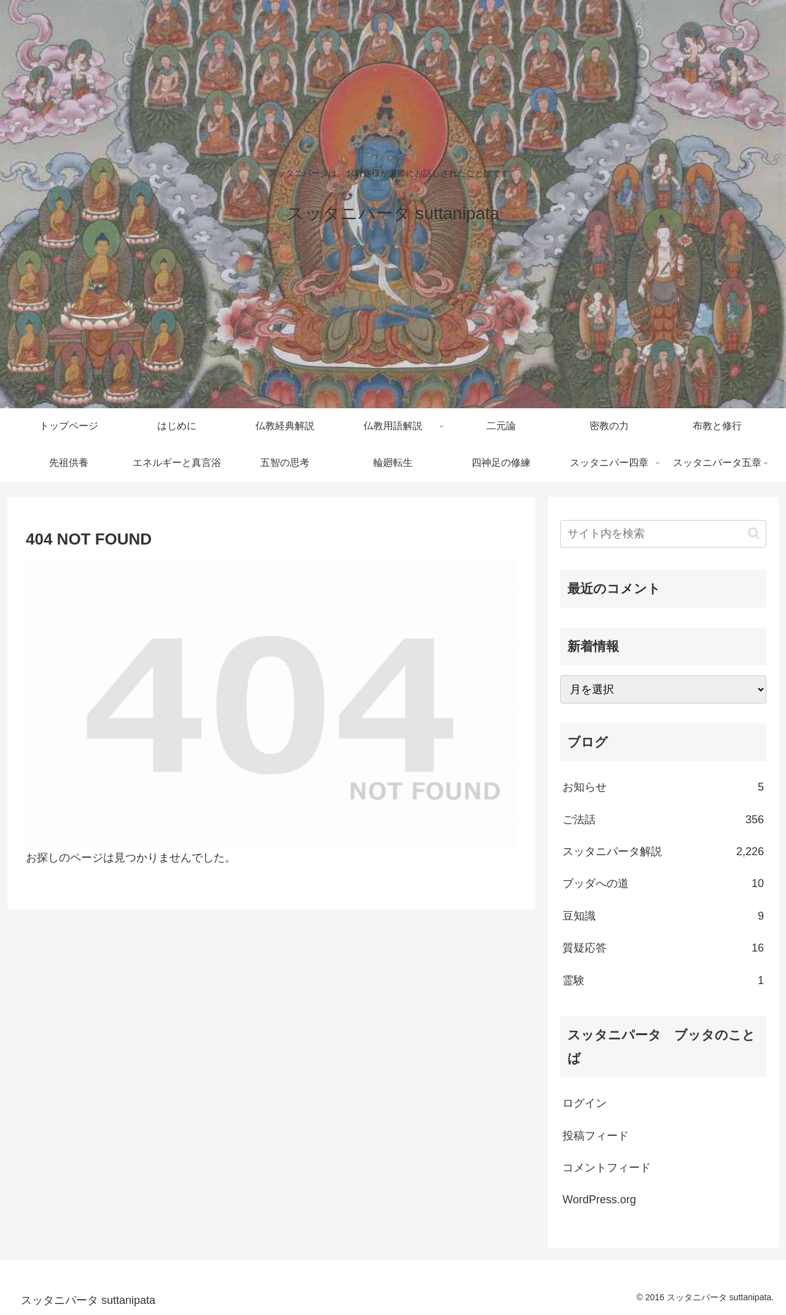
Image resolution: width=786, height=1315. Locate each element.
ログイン (584, 1103)
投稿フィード (595, 1136)
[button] (754, 533)
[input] (663, 534)
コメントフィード (606, 1168)
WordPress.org (599, 1199)
